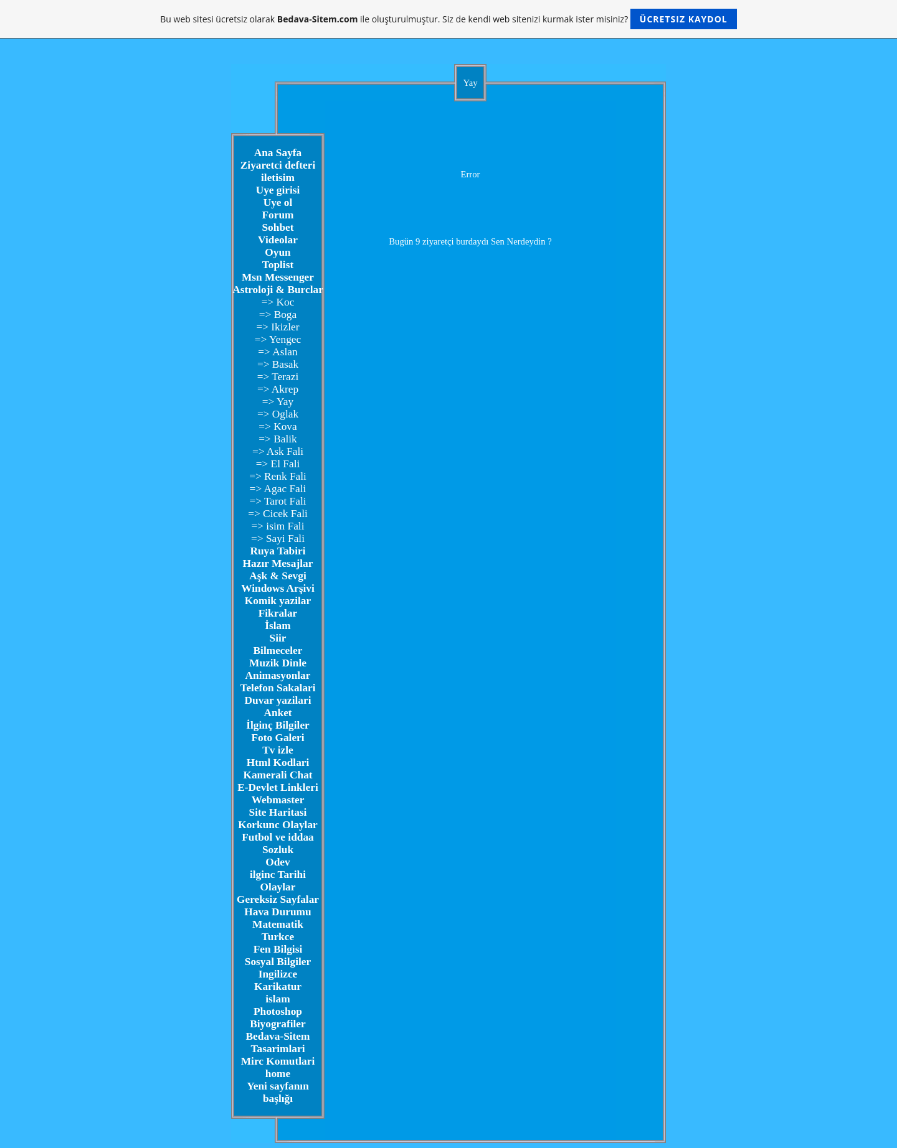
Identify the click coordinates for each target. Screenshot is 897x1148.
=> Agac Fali (278, 489)
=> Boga (278, 314)
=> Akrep (277, 389)
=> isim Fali (277, 526)
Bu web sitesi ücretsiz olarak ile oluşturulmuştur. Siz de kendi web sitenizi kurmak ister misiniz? (448, 19)
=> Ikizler (277, 327)
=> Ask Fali (277, 451)
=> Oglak (277, 414)
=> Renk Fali (277, 476)
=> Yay (277, 402)
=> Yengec (278, 339)
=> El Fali (278, 464)
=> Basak (277, 364)
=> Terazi (278, 377)
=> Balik (278, 439)
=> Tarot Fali (277, 501)
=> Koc (278, 302)
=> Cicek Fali (278, 514)
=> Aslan (277, 352)
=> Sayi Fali (278, 538)
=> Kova (278, 426)
